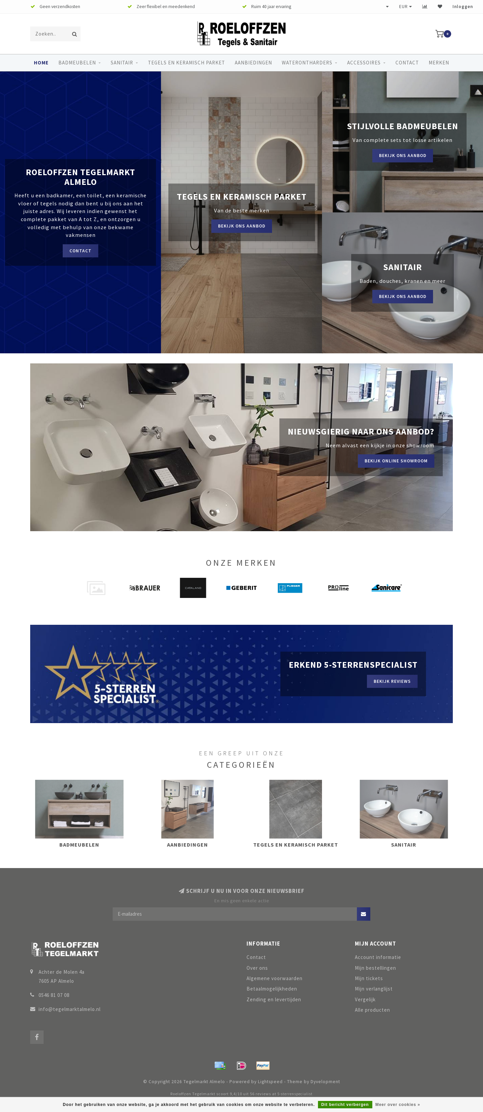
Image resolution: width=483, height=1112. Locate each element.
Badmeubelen (77, 62)
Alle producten (372, 1010)
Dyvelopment (325, 1081)
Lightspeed (270, 1081)
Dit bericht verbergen (345, 1104)
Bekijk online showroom (396, 461)
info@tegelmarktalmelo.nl (70, 1009)
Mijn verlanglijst (374, 988)
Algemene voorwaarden (275, 978)
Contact (407, 62)
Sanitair (122, 62)
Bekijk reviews (392, 681)
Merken (439, 62)
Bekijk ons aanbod (241, 226)
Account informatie (378, 957)
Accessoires (364, 62)
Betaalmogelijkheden (272, 988)
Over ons (257, 968)
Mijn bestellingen (375, 968)
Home (41, 62)
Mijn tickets (369, 978)
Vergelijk (365, 999)
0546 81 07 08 (54, 995)
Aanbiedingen (253, 62)
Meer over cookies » (397, 1104)
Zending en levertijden (274, 999)
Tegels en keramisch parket (186, 62)
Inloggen (462, 6)
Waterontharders (307, 62)
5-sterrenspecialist (295, 1094)
